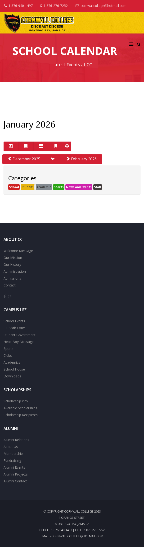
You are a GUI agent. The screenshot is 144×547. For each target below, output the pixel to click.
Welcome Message (18, 250)
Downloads (12, 376)
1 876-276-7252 (56, 5)
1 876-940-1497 (21, 5)
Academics (12, 362)
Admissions (12, 278)
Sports (59, 187)
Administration (15, 271)
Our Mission (13, 257)
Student (28, 187)
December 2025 (24, 159)
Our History (12, 264)
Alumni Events (14, 467)
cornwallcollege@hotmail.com (103, 5)
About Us (11, 446)
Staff (97, 187)
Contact (10, 285)
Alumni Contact (15, 481)
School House (14, 369)
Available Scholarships (20, 408)
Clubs (8, 355)
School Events (14, 321)
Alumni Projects (16, 474)
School (14, 187)
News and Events (79, 187)
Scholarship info (16, 401)
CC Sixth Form (14, 328)
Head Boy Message (19, 341)
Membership (13, 453)
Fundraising (12, 460)
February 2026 (81, 159)
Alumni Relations (16, 440)
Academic (43, 187)
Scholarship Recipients (21, 415)
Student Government (20, 335)
